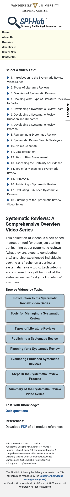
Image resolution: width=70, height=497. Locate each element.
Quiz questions (17, 411)
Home (5, 32)
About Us (7, 37)
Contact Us (8, 57)
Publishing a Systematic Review (35, 339)
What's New (9, 52)
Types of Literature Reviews (35, 328)
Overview (8, 42)
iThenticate (9, 47)
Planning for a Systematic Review (35, 349)
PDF (24, 427)
